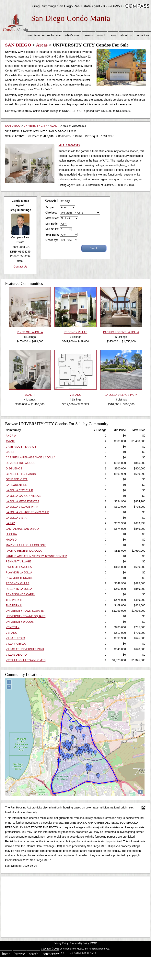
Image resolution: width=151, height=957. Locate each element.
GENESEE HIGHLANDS (21, 474)
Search (101, 35)
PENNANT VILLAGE (18, 561)
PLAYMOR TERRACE (19, 578)
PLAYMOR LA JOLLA (19, 572)
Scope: (50, 207)
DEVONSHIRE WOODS (20, 463)
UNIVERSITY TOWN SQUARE (25, 610)
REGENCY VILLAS (17, 583)
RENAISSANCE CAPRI (20, 594)
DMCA (93, 943)
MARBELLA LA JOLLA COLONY (26, 545)
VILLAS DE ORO (16, 654)
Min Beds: (52, 223)
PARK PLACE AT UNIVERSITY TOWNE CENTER (36, 556)
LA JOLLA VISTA (16, 517)
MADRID (11, 539)
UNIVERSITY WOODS (20, 621)
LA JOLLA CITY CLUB (19, 490)
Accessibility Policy (79, 943)
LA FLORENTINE (16, 484)
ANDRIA (11, 435)
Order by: (51, 240)
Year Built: (52, 234)
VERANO (11, 632)
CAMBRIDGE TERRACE (21, 446)
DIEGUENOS (14, 468)
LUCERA (11, 534)
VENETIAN (12, 627)
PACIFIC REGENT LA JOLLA (24, 550)
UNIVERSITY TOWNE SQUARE (25, 616)
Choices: (51, 212)
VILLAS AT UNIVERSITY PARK (25, 649)
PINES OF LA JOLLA (19, 567)
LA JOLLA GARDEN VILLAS (23, 495)
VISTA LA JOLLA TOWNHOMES (25, 660)
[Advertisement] (75, 906)
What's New (72, 35)
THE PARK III (14, 605)
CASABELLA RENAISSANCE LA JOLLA (30, 457)
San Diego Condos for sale (44, 35)
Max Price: (52, 218)
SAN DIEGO (18, 44)
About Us (126, 35)
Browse (88, 35)
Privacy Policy (61, 943)
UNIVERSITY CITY (35, 125)
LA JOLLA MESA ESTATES (22, 501)
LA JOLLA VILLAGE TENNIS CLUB (27, 512)
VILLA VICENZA (16, 643)
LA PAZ (10, 523)
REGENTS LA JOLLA (19, 588)
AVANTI (55, 125)
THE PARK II (14, 599)
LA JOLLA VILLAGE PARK (22, 506)
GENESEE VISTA (17, 479)
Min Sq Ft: (52, 229)
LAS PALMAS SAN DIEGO (22, 528)
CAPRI (10, 451)
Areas (42, 44)
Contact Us (142, 35)
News (113, 35)
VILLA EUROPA (15, 638)
